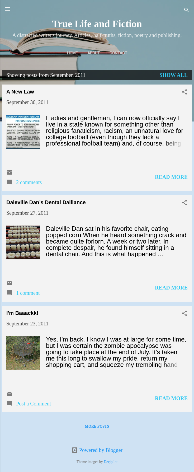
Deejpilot (110, 462)
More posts (97, 426)
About (93, 53)
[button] (184, 92)
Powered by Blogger (97, 450)
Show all (173, 75)
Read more (171, 177)
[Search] (186, 11)
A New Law (20, 92)
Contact (118, 53)
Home (72, 53)
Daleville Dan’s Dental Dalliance (46, 202)
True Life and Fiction (97, 23)
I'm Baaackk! (22, 313)
